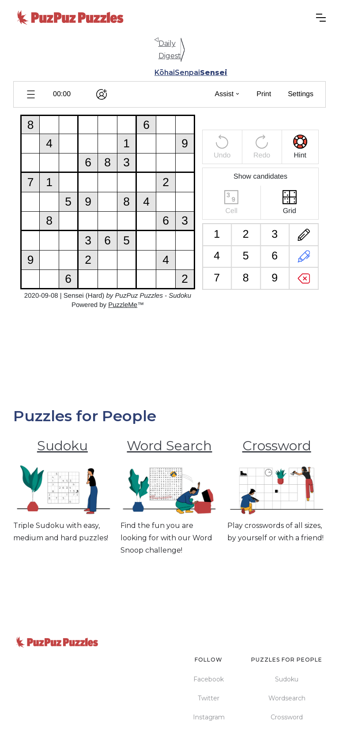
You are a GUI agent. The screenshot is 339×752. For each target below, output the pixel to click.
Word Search (169, 446)
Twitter (208, 698)
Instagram (209, 717)
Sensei (213, 72)
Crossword (276, 446)
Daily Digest (169, 49)
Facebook (208, 679)
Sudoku (62, 446)
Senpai (187, 72)
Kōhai (164, 72)
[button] (321, 18)
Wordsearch (286, 698)
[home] (70, 17)
